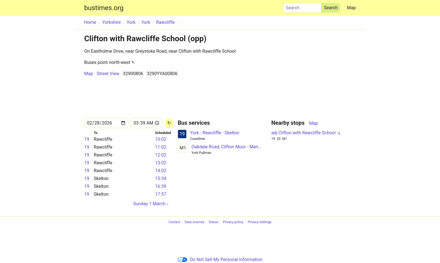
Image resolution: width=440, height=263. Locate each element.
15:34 (160, 178)
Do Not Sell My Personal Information (220, 259)
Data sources (194, 222)
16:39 (160, 186)
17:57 (160, 194)
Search (302, 6)
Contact (174, 222)
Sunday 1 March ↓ (151, 203)
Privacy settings (260, 222)
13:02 (160, 162)
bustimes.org (103, 8)
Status (213, 222)
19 (86, 139)
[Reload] (169, 123)
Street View (108, 73)
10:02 (160, 139)
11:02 (160, 147)
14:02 (160, 170)
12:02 (160, 155)
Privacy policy (233, 222)
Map (351, 7)
